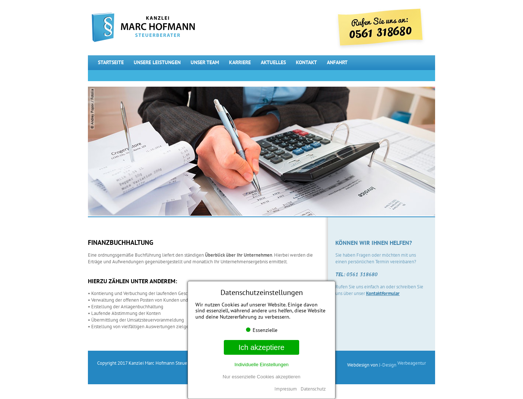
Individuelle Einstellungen (262, 364)
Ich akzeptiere (262, 347)
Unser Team (205, 62)
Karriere (240, 62)
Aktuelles (273, 62)
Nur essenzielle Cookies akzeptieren (261, 376)
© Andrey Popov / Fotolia (92, 109)
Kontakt (306, 62)
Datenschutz (313, 389)
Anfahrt (337, 62)
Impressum (285, 389)
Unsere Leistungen (157, 62)
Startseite (111, 62)
